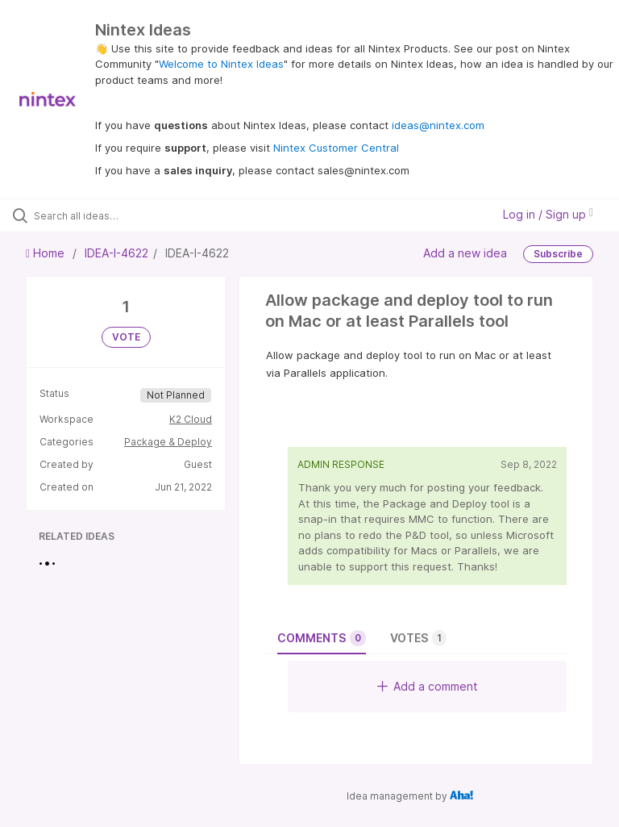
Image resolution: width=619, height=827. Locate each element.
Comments (321, 638)
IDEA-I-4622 (116, 253)
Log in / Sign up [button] (548, 214)
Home (47, 253)
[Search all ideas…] (108, 215)
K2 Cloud (190, 419)
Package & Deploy (168, 442)
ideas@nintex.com (438, 125)
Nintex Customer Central (336, 147)
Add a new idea (465, 253)
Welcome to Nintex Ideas (221, 63)
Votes (418, 638)
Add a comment (427, 686)
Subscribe (558, 254)
